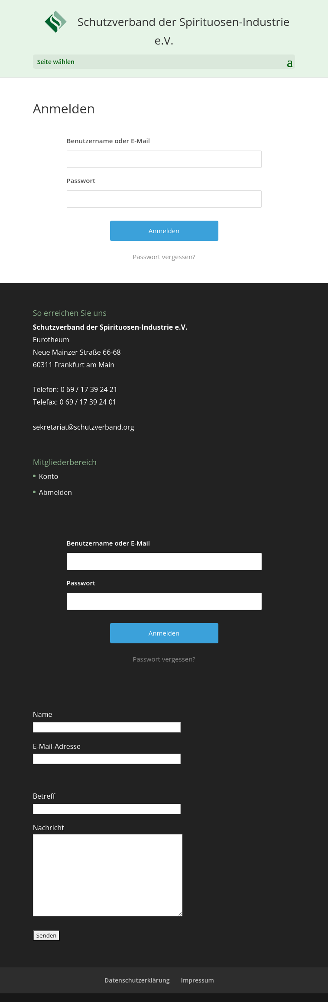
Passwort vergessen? (164, 256)
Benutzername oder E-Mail (108, 140)
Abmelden (55, 492)
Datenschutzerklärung (136, 980)
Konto (48, 476)
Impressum (197, 980)
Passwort (81, 180)
